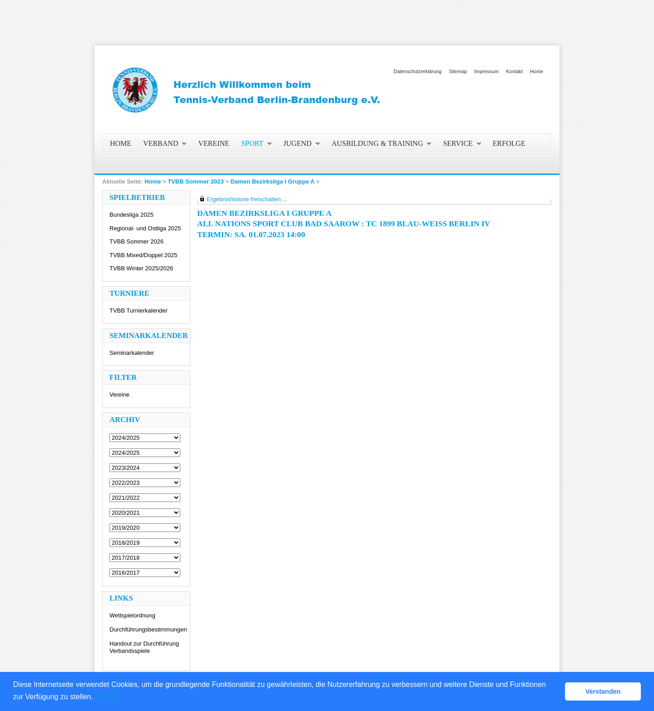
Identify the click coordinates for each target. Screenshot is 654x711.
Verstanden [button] (603, 691)
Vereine (119, 394)
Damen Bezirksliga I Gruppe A (273, 181)
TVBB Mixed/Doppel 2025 (143, 255)
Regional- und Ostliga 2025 (145, 228)
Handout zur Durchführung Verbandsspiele (144, 647)
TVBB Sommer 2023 (196, 181)
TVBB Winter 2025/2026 (141, 268)
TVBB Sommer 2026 (136, 241)
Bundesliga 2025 (131, 214)
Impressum (486, 71)
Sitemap (458, 71)
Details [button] (108, 697)
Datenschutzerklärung (418, 71)
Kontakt (514, 71)
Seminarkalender (131, 352)
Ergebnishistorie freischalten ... (247, 199)
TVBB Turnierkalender (138, 310)
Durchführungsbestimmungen (148, 629)
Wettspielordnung (132, 615)
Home (536, 71)
